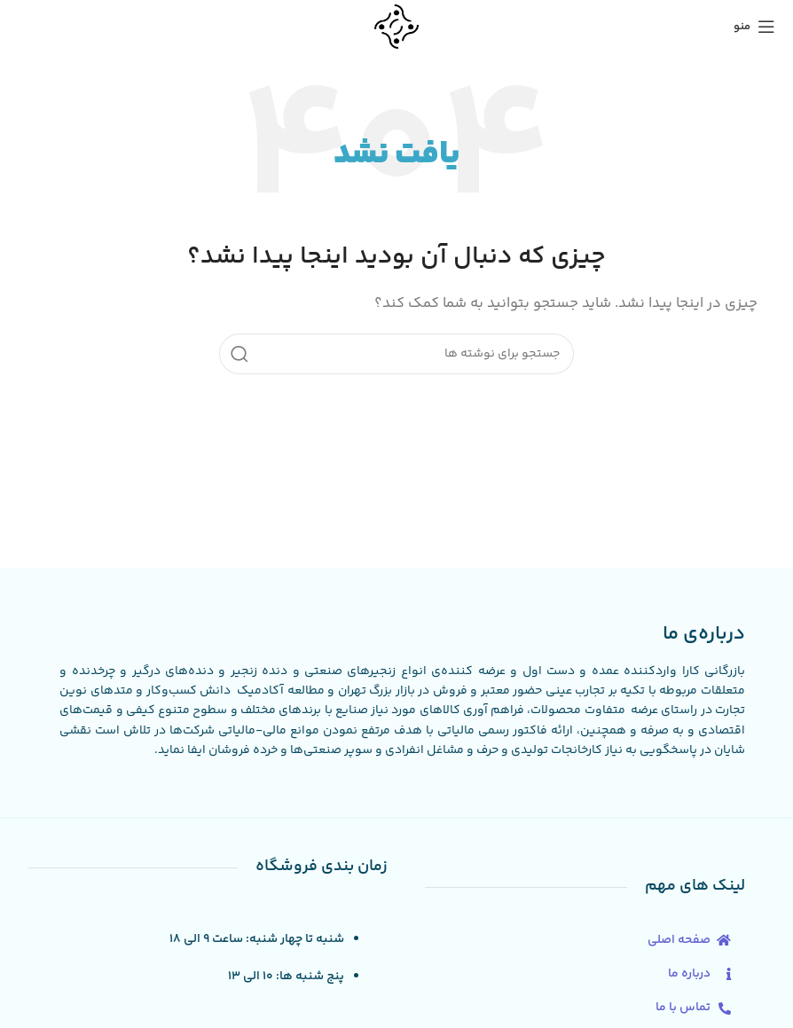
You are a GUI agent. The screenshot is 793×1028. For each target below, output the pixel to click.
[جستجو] (396, 354)
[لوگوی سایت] (396, 26)
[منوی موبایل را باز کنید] (754, 26)
